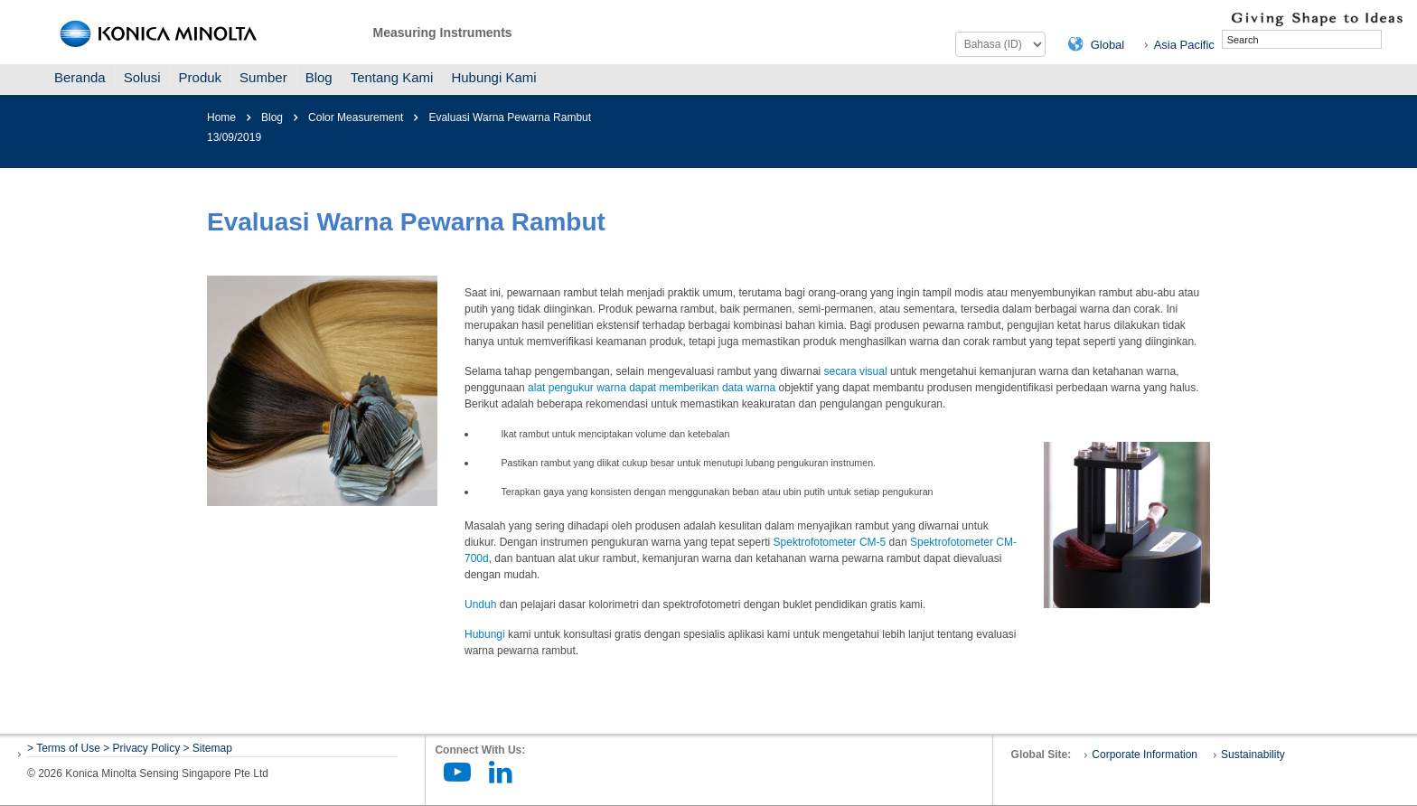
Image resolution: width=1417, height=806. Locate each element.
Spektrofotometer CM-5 (830, 542)
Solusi (142, 77)
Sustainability (1253, 754)
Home (221, 117)
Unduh (480, 604)
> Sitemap (207, 748)
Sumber (263, 77)
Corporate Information (1144, 754)
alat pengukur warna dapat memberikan (625, 387)
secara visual (855, 371)
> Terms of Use (65, 748)
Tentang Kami (392, 77)
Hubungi (485, 634)
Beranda (80, 77)
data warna (748, 387)
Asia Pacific (1184, 45)
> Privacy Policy (141, 748)
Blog (319, 77)
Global (1108, 45)
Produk (200, 77)
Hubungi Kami (493, 77)
